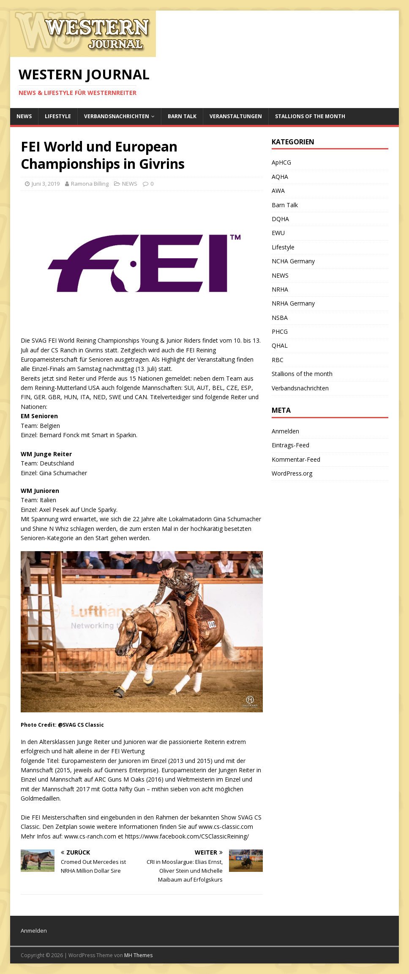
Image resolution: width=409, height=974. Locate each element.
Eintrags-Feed (290, 445)
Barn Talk (182, 116)
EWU (278, 233)
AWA (278, 191)
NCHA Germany (293, 261)
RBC (278, 360)
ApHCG (281, 162)
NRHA (280, 289)
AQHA (280, 177)
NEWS (24, 116)
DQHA (280, 219)
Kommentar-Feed (296, 459)
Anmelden (285, 431)
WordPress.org (292, 473)
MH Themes (138, 955)
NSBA (280, 318)
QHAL (280, 345)
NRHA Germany (293, 303)
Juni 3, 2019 (46, 183)
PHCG (280, 331)
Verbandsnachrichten (116, 116)
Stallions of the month (310, 116)
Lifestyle (58, 116)
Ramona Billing (90, 183)
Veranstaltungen (236, 116)
